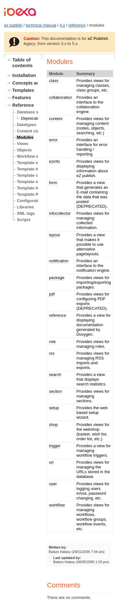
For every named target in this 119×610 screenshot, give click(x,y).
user (53, 483)
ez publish (13, 25)
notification (58, 260)
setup (54, 407)
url (51, 462)
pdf (52, 294)
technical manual (41, 25)
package (56, 277)
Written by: (58, 547)
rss (51, 353)
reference (77, 25)
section (55, 391)
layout (54, 234)
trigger (54, 445)
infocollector (59, 213)
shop (53, 424)
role (52, 341)
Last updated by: (67, 558)
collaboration (60, 97)
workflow (57, 505)
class (53, 80)
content (55, 118)
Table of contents (22, 62)
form (53, 182)
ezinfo (54, 161)
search (55, 374)
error (53, 139)
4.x (62, 25)
